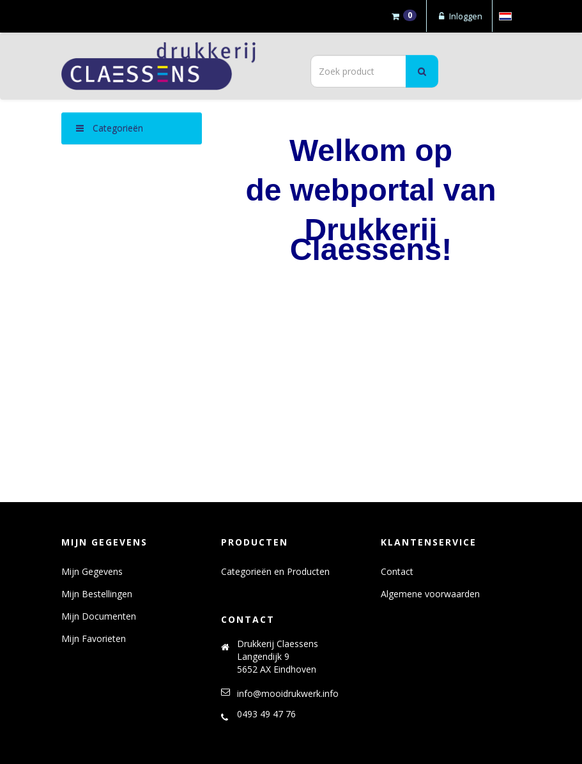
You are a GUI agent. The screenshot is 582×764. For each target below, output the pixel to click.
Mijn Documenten (98, 616)
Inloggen (459, 16)
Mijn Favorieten (93, 638)
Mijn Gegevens (92, 571)
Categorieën (109, 128)
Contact (397, 571)
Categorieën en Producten (275, 571)
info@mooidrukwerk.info (288, 693)
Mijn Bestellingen (96, 594)
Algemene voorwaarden (430, 594)
